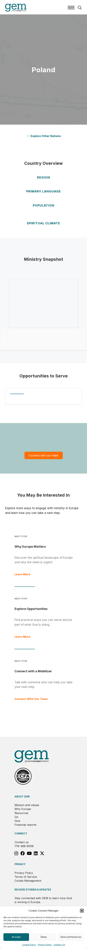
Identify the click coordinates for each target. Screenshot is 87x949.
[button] (82, 910)
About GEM (22, 796)
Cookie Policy (29, 944)
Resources (21, 813)
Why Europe (23, 809)
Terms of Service (26, 876)
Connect (21, 833)
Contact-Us (59, 944)
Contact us (22, 842)
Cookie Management (28, 880)
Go (16, 817)
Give (17, 821)
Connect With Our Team (31, 699)
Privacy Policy (45, 944)
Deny (44, 936)
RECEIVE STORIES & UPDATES (33, 889)
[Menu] (71, 8)
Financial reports (25, 824)
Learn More (22, 574)
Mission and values (27, 805)
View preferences (70, 936)
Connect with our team (43, 455)
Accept (16, 936)
